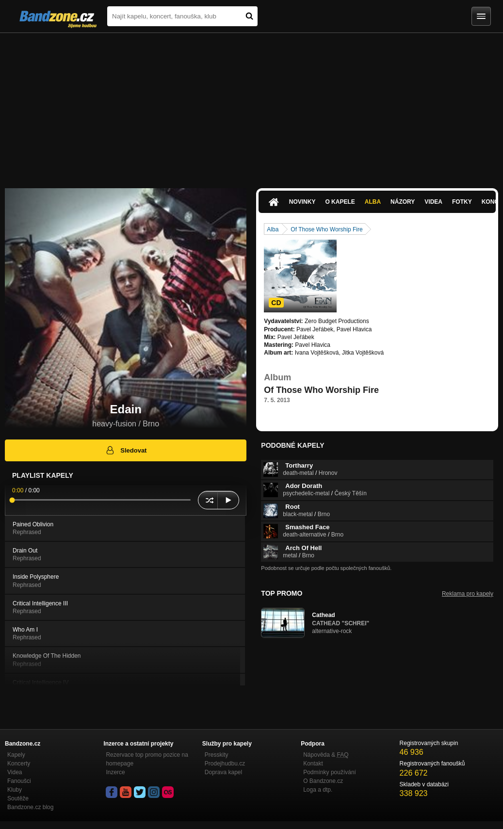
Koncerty (18, 763)
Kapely (16, 754)
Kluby (14, 789)
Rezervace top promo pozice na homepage (147, 759)
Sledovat (126, 450)
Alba (373, 201)
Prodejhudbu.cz (225, 763)
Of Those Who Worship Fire (326, 229)
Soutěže (18, 798)
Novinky (302, 201)
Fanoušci (19, 781)
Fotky (462, 201)
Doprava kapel (223, 772)
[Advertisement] (251, 106)
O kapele (340, 201)
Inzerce (115, 772)
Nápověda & (325, 754)
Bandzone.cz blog (30, 807)
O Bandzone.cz (323, 781)
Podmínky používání (329, 772)
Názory (402, 201)
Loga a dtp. (317, 789)
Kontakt (313, 763)
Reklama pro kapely (467, 593)
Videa (433, 201)
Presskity (216, 754)
